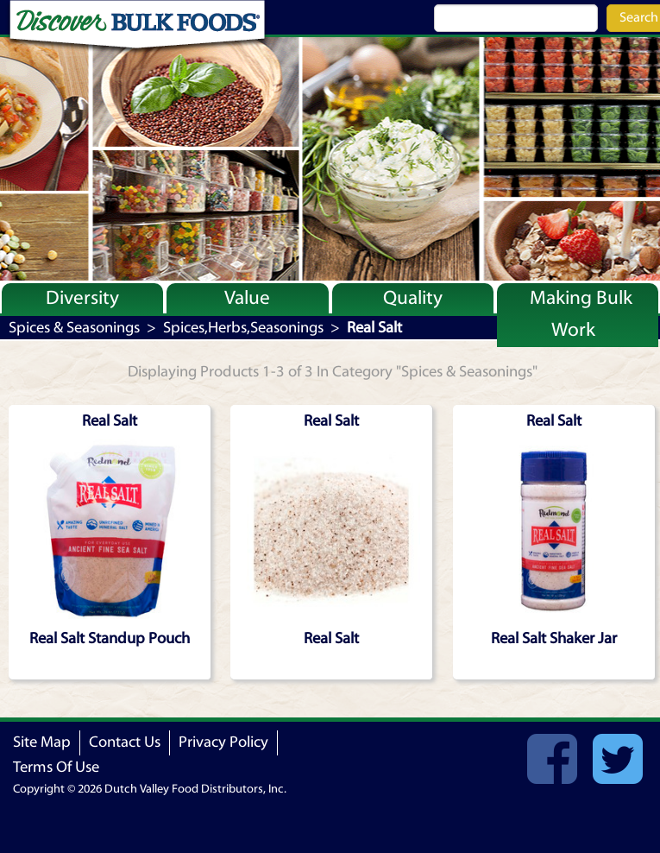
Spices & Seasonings (74, 328)
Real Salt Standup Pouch (109, 638)
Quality (413, 298)
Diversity (82, 298)
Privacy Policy (223, 742)
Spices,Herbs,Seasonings (243, 328)
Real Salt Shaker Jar (554, 638)
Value (247, 298)
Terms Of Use (56, 767)
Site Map (42, 742)
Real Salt (331, 638)
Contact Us (124, 742)
